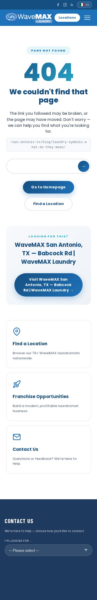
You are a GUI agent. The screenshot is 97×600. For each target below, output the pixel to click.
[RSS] (72, 5)
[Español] (84, 5)
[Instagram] (65, 5)
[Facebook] (58, 5)
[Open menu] (87, 17)
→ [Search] (83, 166)
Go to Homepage (48, 187)
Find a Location (48, 203)
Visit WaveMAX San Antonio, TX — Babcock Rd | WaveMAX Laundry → (48, 285)
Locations (67, 17)
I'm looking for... (18, 540)
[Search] (48, 166)
